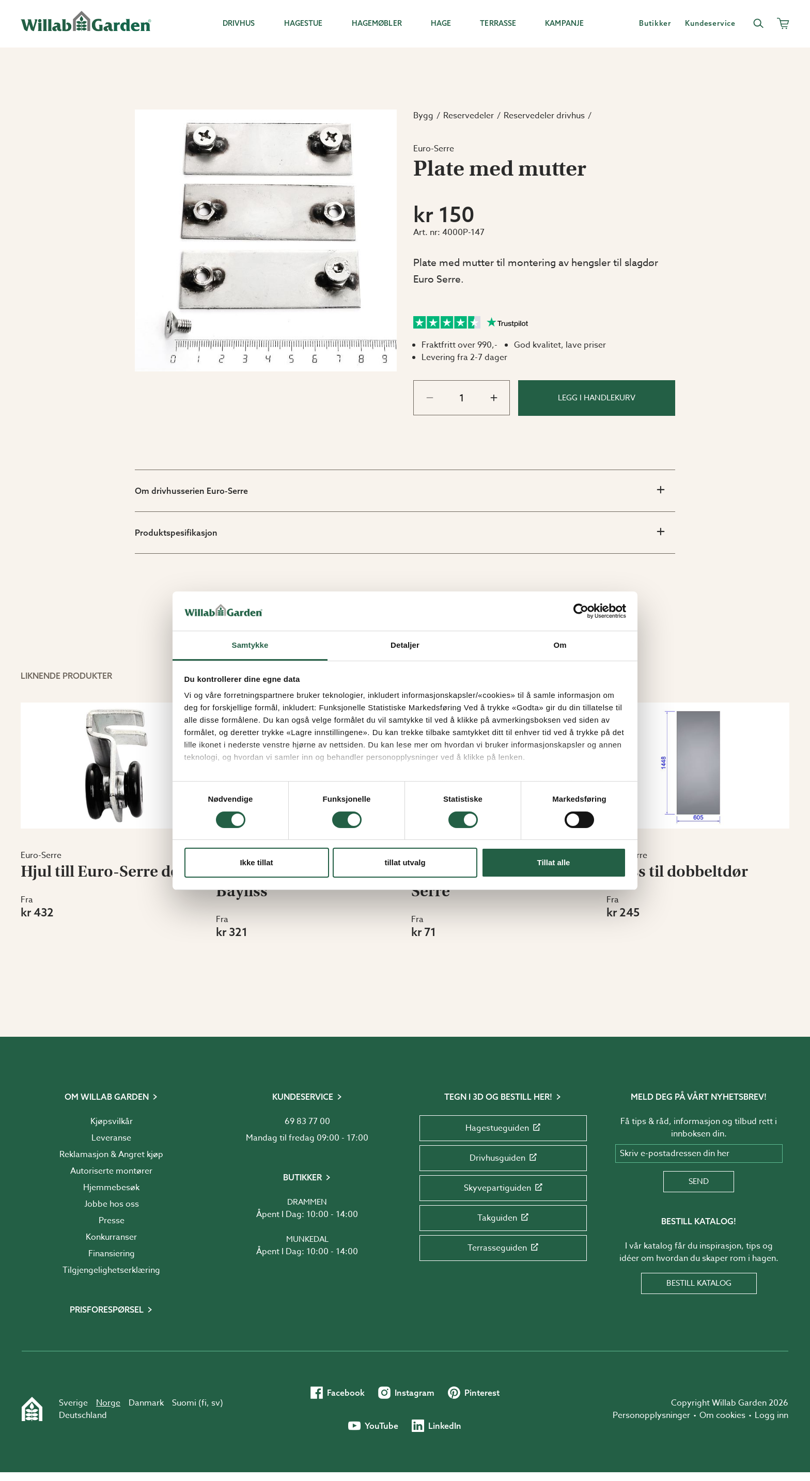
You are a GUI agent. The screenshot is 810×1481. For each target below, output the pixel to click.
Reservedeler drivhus (544, 116)
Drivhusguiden (503, 1158)
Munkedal (307, 1239)
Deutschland (83, 1415)
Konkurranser (111, 1237)
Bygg (423, 116)
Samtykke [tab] (250, 645)
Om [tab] (559, 645)
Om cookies (722, 1415)
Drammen (307, 1202)
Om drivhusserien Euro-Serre (399, 490)
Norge (108, 1403)
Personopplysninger (651, 1415)
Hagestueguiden (502, 1128)
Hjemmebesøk (111, 1187)
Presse (111, 1220)
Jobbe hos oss (111, 1204)
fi (204, 1403)
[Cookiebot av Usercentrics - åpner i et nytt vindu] (581, 611)
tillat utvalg (404, 862)
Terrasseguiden (503, 1248)
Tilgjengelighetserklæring (111, 1270)
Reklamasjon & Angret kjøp (111, 1154)
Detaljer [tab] (405, 645)
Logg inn (771, 1415)
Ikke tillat (256, 862)
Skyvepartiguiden (503, 1188)
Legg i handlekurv (596, 397)
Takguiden (502, 1218)
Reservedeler (468, 116)
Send (699, 1181)
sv (215, 1403)
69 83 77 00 (307, 1121)
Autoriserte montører (111, 1171)
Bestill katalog (698, 1283)
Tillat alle (553, 862)
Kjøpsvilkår (111, 1121)
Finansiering (111, 1254)
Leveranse (111, 1138)
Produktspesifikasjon (399, 532)
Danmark (146, 1403)
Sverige (73, 1403)
